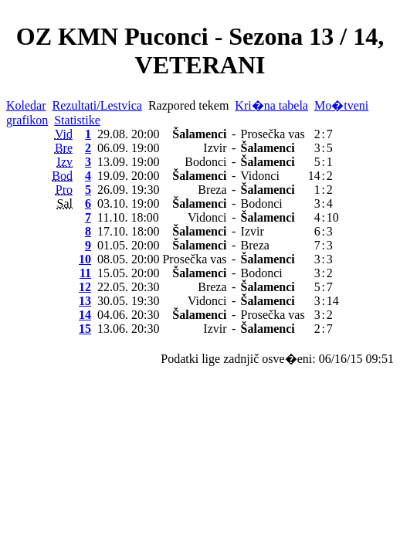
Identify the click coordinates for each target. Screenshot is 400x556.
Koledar (26, 105)
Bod (62, 175)
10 (85, 259)
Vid (64, 134)
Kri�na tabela (271, 105)
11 (85, 273)
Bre (64, 147)
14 (85, 314)
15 (85, 328)
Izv (65, 161)
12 (85, 286)
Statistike (77, 120)
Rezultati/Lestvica (97, 105)
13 (85, 300)
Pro (64, 189)
